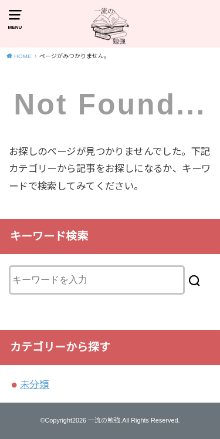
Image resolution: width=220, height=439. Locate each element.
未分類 (34, 384)
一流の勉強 (104, 420)
